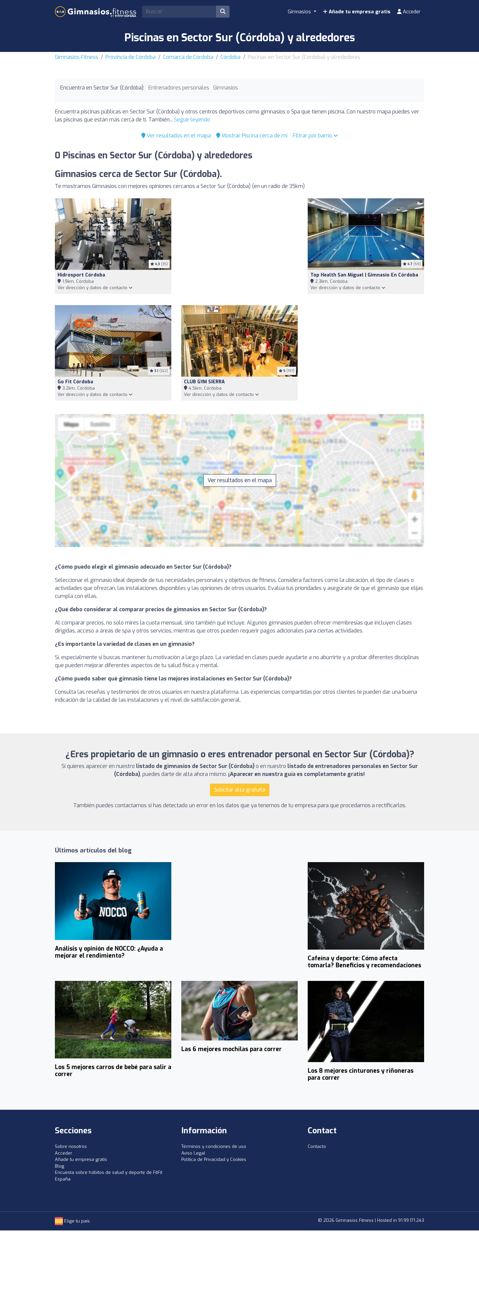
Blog (59, 1166)
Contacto (317, 1146)
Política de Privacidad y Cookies (213, 1159)
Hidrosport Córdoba (81, 275)
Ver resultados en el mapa (176, 135)
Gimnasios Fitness (76, 57)
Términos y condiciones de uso (213, 1146)
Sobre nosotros (71, 1146)
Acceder (409, 11)
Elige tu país (72, 1221)
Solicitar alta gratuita (239, 789)
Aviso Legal (193, 1153)
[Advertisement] (239, 247)
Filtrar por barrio (315, 135)
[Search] (179, 12)
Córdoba (230, 57)
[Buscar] (223, 12)
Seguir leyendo (192, 119)
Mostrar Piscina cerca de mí (251, 135)
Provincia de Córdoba (130, 57)
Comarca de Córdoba (188, 57)
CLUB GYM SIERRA (204, 382)
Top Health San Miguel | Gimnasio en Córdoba (364, 275)
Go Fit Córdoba (75, 382)
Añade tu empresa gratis (357, 11)
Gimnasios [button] (300, 11)
